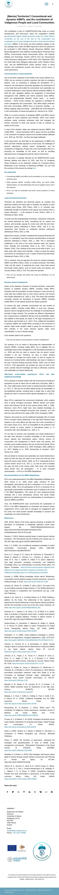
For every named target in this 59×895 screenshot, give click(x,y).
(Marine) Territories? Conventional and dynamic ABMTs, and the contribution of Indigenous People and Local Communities (29, 19)
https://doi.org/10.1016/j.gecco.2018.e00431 (20, 727)
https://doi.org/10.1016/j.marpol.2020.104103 (20, 704)
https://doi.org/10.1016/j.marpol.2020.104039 (20, 779)
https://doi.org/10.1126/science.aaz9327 (18, 692)
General (31, 26)
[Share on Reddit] (46, 792)
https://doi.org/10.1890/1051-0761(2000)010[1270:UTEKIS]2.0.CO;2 (28, 640)
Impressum (21, 890)
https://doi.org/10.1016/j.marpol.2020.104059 (20, 631)
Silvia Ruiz (39, 26)
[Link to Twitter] (53, 4)
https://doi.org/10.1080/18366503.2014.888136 (21, 715)
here (34, 168)
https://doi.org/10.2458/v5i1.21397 (36, 582)
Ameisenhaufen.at (8, 892)
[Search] (41, 4)
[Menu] (45, 4)
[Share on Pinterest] (24, 792)
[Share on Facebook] (7, 792)
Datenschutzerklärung (31, 890)
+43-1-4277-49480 (19, 833)
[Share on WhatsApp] (18, 792)
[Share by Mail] (51, 792)
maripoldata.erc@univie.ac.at (17, 831)
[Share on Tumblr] (35, 792)
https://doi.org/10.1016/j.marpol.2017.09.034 (20, 652)
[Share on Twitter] (13, 792)
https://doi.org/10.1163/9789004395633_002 (24, 607)
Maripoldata (14, 890)
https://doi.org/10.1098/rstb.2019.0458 (18, 750)
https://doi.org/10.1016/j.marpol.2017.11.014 (28, 663)
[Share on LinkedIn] (29, 792)
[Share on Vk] (40, 792)
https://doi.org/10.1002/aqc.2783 (16, 680)
